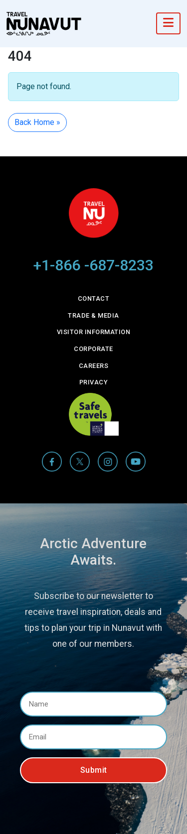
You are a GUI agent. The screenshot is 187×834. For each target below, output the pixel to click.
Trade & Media (93, 315)
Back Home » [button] (37, 122)
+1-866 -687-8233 (93, 265)
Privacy (93, 382)
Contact (94, 298)
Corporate (93, 349)
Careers (94, 365)
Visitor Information (94, 332)
